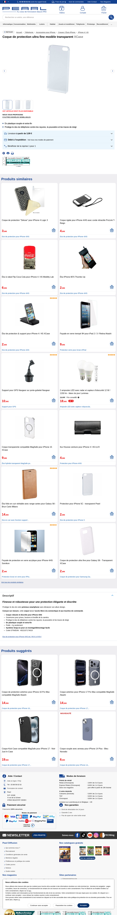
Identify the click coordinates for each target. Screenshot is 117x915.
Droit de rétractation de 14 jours (72, 809)
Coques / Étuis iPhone (67, 32)
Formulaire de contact (15, 788)
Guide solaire (10, 871)
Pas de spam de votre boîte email (73, 815)
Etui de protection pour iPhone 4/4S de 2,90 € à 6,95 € (21, 637)
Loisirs (42, 24)
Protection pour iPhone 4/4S (71, 463)
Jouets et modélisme (66, 24)
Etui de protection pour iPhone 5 (72, 520)
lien (30, 891)
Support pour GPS (9, 407)
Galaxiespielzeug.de (69, 879)
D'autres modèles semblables (16, 117)
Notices (8, 868)
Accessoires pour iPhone (46, 32)
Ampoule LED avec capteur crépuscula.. (75, 407)
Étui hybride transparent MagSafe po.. (16, 463)
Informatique (8, 24)
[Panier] (104, 10)
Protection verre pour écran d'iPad (73, 350)
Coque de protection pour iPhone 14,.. (74, 765)
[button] (58, 133)
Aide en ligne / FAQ (14, 781)
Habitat (52, 24)
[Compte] (83, 10)
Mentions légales (12, 858)
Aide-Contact (92, 2)
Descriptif (8, 595)
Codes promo (10, 864)
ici (19, 900)
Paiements (12, 809)
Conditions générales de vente (16, 854)
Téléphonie (80, 24)
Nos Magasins (105, 2)
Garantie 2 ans (66, 812)
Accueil (19, 32)
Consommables (20, 24)
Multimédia (31, 24)
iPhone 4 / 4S (83, 32)
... (111, 24)
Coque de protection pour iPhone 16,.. (16, 708)
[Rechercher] (111, 17)
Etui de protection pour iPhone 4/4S (15, 237)
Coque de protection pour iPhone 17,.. (74, 708)
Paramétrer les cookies (64, 905)
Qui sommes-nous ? (13, 848)
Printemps (91, 24)
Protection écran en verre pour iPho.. (16, 577)
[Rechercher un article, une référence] (58, 17)
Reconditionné (102, 24)
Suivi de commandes (76, 2)
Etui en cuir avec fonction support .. (15, 520)
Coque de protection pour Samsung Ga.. (75, 577)
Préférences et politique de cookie (18, 861)
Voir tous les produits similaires (12, 582)
